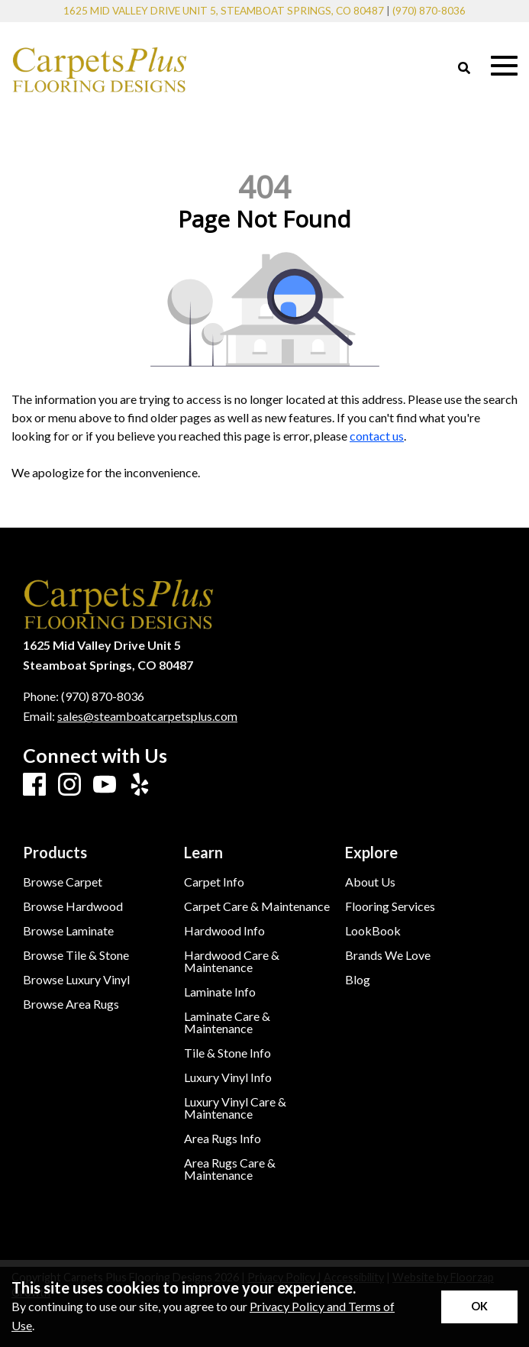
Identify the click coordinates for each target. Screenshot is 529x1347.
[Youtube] (104, 785)
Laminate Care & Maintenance (227, 1022)
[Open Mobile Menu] (504, 66)
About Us (370, 882)
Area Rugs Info (222, 1138)
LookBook (373, 931)
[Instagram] (69, 785)
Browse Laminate (68, 931)
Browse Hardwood (73, 906)
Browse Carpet (62, 882)
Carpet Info (214, 882)
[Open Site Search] (464, 69)
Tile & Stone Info (227, 1053)
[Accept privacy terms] (479, 1306)
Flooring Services (390, 906)
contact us (377, 435)
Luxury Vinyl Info (228, 1077)
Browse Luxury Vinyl (76, 980)
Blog (357, 980)
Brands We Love (388, 955)
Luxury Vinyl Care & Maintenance (235, 1108)
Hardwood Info (224, 931)
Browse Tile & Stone (76, 955)
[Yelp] (139, 785)
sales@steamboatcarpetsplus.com (147, 716)
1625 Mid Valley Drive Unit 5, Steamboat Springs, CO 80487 (223, 11)
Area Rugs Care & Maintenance (230, 1169)
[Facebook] (34, 785)
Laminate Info (220, 992)
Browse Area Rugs (71, 1004)
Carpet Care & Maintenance (257, 906)
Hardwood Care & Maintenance (231, 961)
